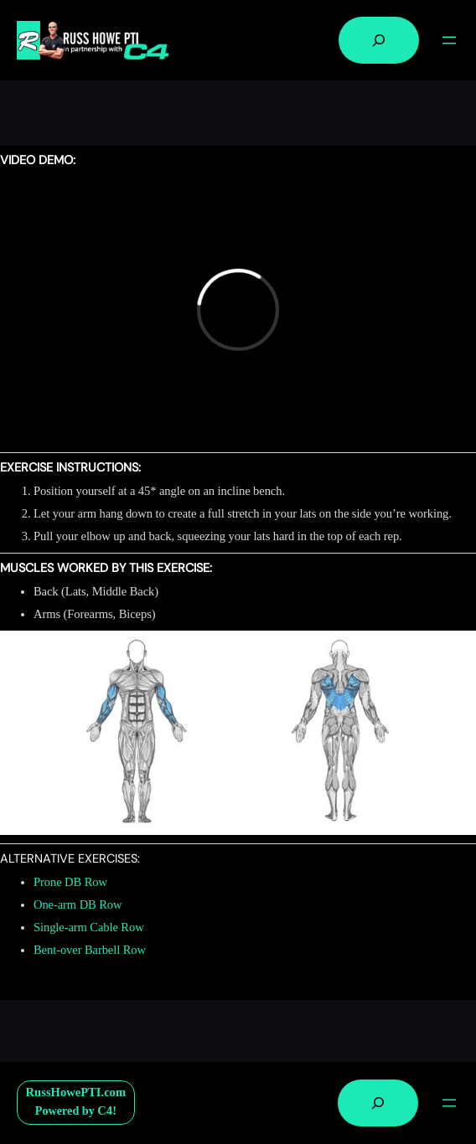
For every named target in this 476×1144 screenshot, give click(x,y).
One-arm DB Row (78, 904)
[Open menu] (449, 40)
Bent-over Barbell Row (90, 949)
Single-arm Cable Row (89, 927)
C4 (104, 1110)
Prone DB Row (70, 882)
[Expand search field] (379, 40)
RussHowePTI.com (76, 1092)
